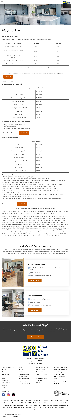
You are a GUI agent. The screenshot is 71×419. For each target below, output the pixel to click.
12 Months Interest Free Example (10, 132)
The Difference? (24, 379)
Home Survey (40, 369)
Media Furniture (24, 374)
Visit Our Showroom (42, 372)
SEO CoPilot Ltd (13, 416)
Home (4, 369)
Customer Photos (24, 383)
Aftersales (5, 380)
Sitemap (56, 383)
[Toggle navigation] (2, 2)
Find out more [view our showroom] (34, 280)
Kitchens (21, 369)
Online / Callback (41, 374)
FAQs (3, 387)
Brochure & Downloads (60, 369)
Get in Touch (5, 374)
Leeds (38, 383)
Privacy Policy (58, 372)
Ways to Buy (6, 383)
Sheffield (39, 380)
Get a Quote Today (35, 337)
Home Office (23, 376)
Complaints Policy (59, 374)
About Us (5, 372)
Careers (4, 385)
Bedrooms (22, 372)
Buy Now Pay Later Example (9, 203)
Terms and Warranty (60, 381)
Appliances (22, 381)
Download (8, 76)
